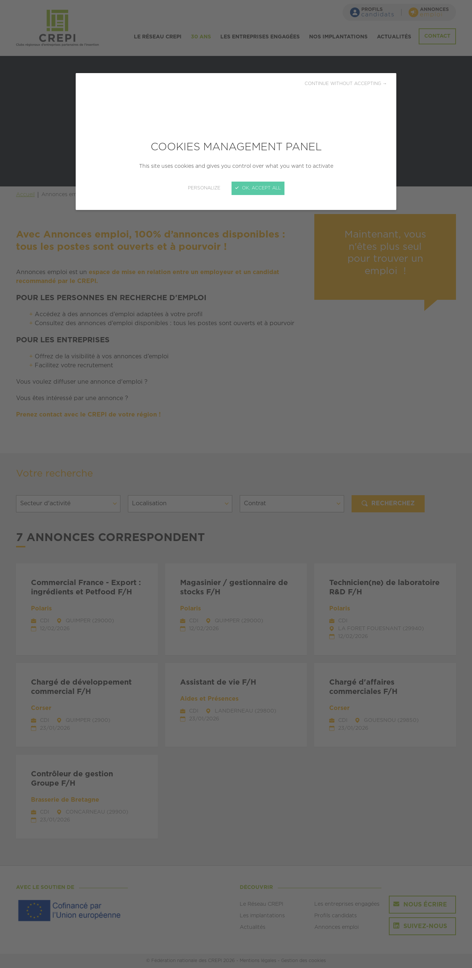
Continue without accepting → (346, 84)
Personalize (204, 188)
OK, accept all (258, 188)
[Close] (236, 484)
